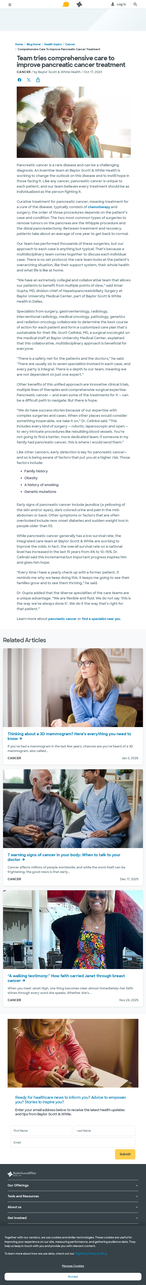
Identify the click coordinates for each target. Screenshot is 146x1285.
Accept (73, 1276)
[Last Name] (104, 1131)
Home (19, 44)
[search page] (135, 4)
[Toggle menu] (10, 4)
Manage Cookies (73, 1266)
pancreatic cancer (62, 619)
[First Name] (41, 1131)
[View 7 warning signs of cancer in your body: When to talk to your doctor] (73, 808)
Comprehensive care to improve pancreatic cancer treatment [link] (59, 49)
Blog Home (34, 44)
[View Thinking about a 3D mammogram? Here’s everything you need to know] (73, 687)
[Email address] (73, 1142)
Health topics (53, 44)
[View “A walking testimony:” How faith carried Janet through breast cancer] (73, 929)
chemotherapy (99, 207)
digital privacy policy (90, 1254)
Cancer (70, 44)
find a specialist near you (101, 619)
